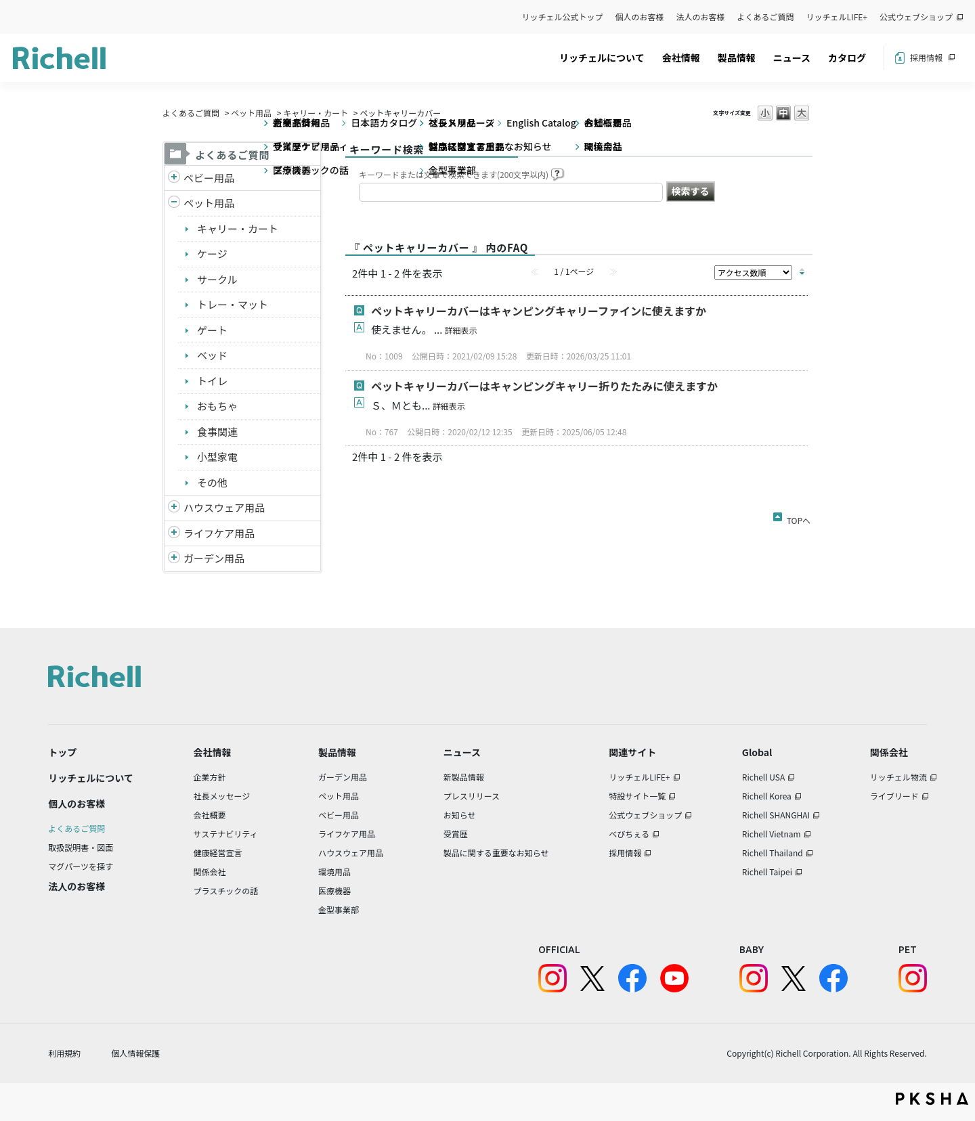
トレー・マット (232, 304)
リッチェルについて (602, 57)
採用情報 (926, 57)
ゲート (212, 330)
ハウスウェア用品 (224, 507)
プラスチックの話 (226, 890)
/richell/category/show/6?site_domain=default (174, 534)
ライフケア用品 (219, 533)
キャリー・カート (315, 112)
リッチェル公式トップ (562, 16)
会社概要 (210, 814)
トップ (62, 752)
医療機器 (334, 890)
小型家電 (217, 456)
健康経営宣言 (218, 852)
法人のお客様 (700, 16)
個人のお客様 (639, 16)
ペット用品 (251, 112)
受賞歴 (455, 833)
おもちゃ (217, 406)
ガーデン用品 (213, 558)
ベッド (212, 355)
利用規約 (64, 1053)
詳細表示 (461, 330)
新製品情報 (463, 777)
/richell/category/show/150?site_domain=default (174, 559)
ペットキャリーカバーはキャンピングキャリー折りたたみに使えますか (544, 386)
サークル (217, 279)
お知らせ (459, 814)
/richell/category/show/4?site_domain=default (174, 203)
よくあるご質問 (765, 16)
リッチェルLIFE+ (836, 16)
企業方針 (210, 777)
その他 (212, 482)
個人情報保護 (135, 1053)
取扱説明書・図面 (80, 847)
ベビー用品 (208, 178)
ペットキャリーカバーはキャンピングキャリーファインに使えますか (538, 311)
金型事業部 (338, 909)
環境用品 (334, 871)
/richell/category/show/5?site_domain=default (174, 178)
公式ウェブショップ (916, 16)
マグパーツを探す (80, 866)
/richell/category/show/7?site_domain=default (174, 508)
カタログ (847, 57)
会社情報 (681, 57)
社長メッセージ (222, 795)
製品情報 (737, 57)
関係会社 (210, 871)
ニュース (791, 57)
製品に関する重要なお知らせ (496, 852)
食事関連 (217, 431)
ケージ (212, 253)
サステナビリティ (226, 833)
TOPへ (798, 517)
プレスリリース (471, 795)
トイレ (212, 381)
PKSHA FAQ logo (932, 1098)
